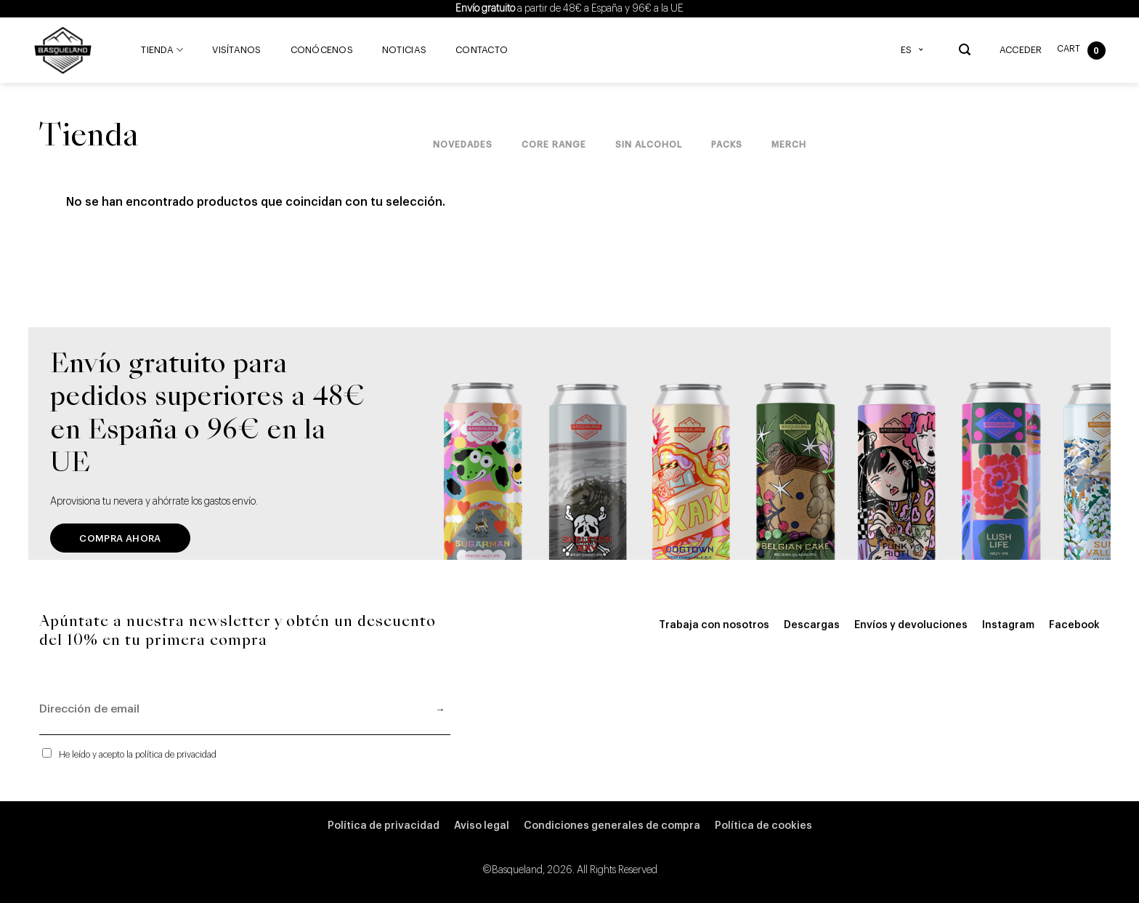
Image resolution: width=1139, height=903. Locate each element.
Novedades (463, 144)
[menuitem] (915, 50)
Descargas (812, 625)
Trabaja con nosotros (714, 625)
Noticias (404, 50)
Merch (788, 144)
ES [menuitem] (906, 50)
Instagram (1008, 625)
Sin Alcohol (648, 144)
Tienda (162, 50)
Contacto (481, 50)
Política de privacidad (383, 826)
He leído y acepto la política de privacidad (137, 754)
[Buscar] (964, 50)
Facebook (1074, 625)
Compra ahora (120, 538)
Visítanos (236, 50)
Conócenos (322, 50)
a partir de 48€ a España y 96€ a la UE (569, 9)
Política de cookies (763, 826)
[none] (915, 50)
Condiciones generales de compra (612, 826)
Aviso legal (481, 826)
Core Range (554, 144)
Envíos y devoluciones (911, 625)
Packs (726, 144)
